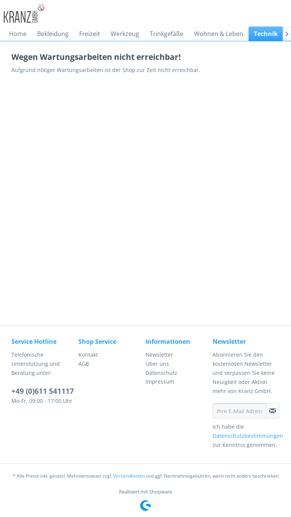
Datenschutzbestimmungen (248, 435)
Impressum (160, 381)
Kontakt (88, 354)
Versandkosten (129, 476)
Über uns (157, 363)
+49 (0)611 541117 (42, 391)
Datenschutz (161, 372)
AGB (83, 363)
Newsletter (159, 354)
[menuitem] (18, 34)
